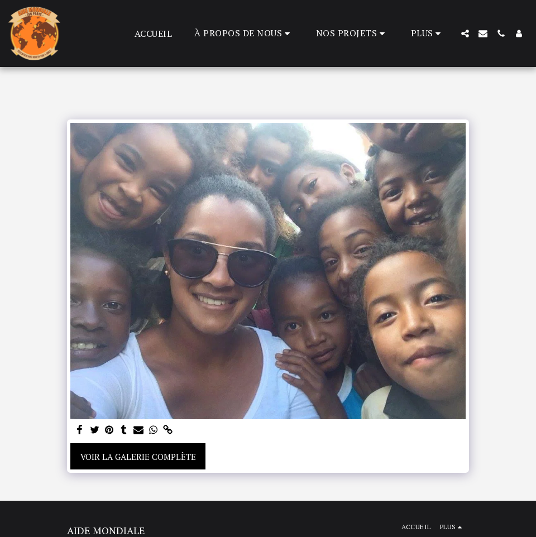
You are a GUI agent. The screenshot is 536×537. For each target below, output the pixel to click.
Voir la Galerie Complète (138, 456)
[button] (244, 33)
